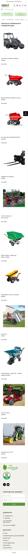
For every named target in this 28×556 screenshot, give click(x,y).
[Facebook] (4, 484)
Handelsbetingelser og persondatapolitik (13, 535)
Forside (14, 552)
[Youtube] (8, 484)
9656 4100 (7, 518)
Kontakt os (6, 540)
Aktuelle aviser (7, 13)
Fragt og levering (7, 547)
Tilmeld (14, 504)
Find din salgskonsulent (20, 14)
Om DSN (5, 533)
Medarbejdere (6, 545)
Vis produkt (4, 64)
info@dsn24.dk (8, 516)
